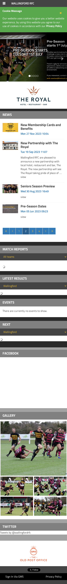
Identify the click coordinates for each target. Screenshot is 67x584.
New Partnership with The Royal (39, 144)
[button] (62, 57)
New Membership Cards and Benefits (41, 126)
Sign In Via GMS (14, 576)
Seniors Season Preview (38, 186)
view (23, 177)
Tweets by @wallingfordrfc (15, 532)
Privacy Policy (54, 576)
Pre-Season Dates (33, 206)
